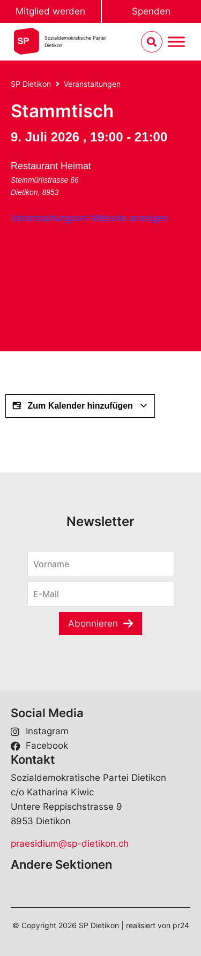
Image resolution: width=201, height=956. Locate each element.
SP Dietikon (31, 83)
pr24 (181, 925)
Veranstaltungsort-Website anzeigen (89, 218)
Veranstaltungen (92, 83)
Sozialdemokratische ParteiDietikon (75, 41)
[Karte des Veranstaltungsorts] (91, 282)
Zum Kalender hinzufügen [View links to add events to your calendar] (80, 406)
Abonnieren (93, 623)
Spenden (151, 11)
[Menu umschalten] (176, 42)
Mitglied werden (50, 11)
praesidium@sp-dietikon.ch (70, 843)
